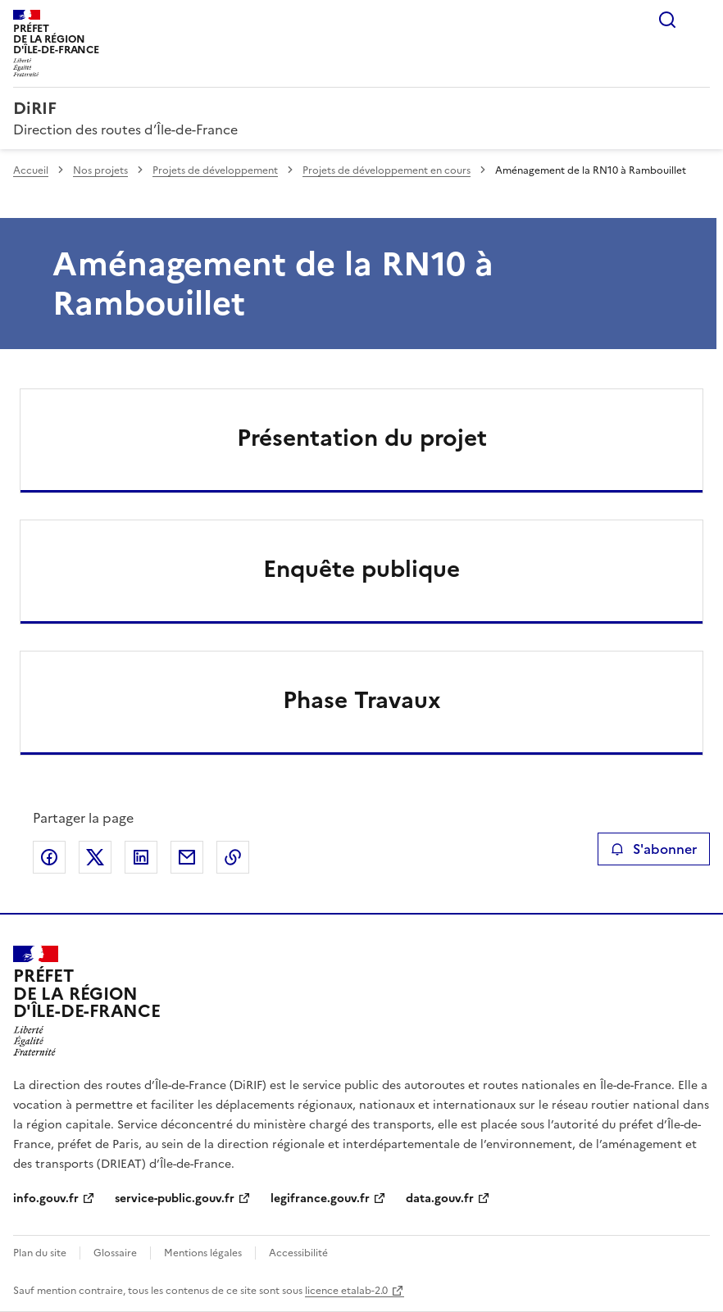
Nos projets (100, 170)
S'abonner (654, 849)
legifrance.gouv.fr (320, 1198)
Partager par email (187, 857)
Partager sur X (95, 857)
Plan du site (39, 1253)
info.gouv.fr (46, 1198)
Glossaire (115, 1253)
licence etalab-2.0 (346, 1290)
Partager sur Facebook (49, 857)
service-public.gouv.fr (174, 1198)
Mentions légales (203, 1253)
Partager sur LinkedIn (141, 857)
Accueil (30, 170)
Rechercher (667, 19)
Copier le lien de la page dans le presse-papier (232, 857)
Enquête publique (361, 568)
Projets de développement (215, 170)
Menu (700, 19)
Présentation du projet (362, 437)
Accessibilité (298, 1253)
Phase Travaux (362, 700)
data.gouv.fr (440, 1198)
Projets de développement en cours (386, 170)
